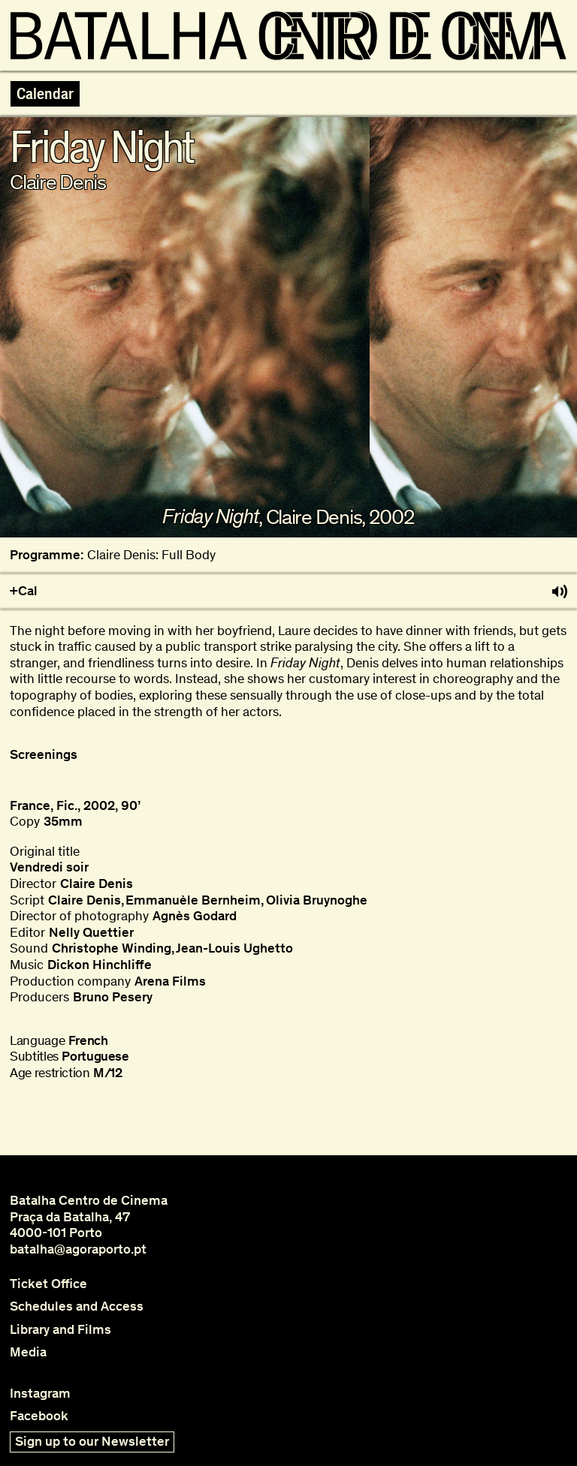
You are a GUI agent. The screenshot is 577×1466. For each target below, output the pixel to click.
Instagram (40, 1393)
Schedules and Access (76, 1306)
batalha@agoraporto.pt (78, 1249)
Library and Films (60, 1330)
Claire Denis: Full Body (151, 555)
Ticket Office (48, 1284)
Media (28, 1352)
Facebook (39, 1416)
